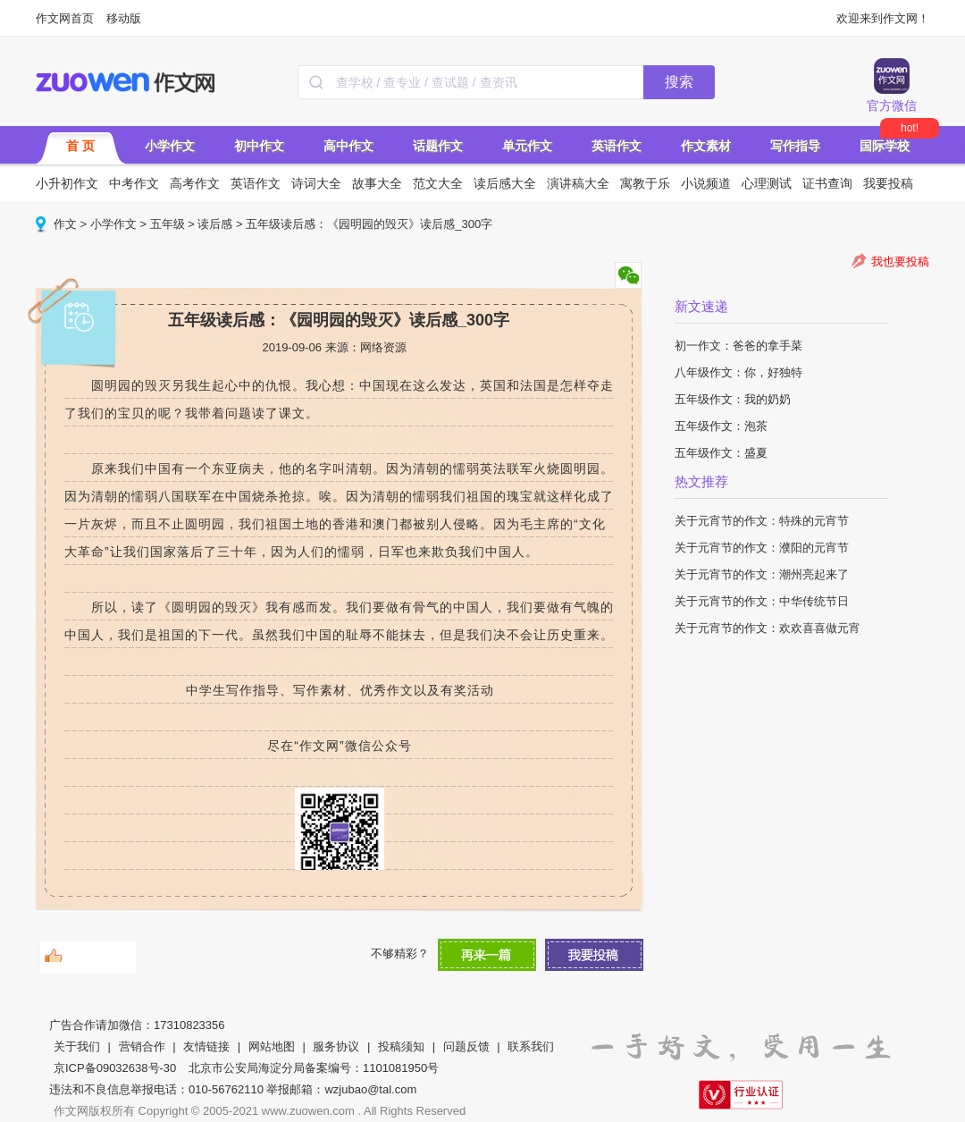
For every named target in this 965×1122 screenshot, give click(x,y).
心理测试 (767, 183)
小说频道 (706, 183)
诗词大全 (316, 183)
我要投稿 (888, 183)
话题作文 (438, 146)
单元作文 (527, 146)
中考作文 (134, 183)
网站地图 (271, 1046)
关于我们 (77, 1046)
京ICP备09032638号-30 (115, 1068)
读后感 (214, 224)
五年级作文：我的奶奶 (733, 399)
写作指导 (795, 146)
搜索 (679, 81)
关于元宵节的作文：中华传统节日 (762, 601)
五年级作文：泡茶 (721, 426)
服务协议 (336, 1046)
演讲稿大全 (578, 183)
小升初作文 (67, 183)
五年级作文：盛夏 (721, 453)
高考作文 (195, 183)
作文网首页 (65, 18)
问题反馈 (466, 1046)
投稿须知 (401, 1046)
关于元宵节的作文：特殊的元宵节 (762, 520)
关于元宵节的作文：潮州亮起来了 (762, 574)
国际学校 (885, 146)
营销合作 (142, 1046)
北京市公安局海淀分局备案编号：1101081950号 (314, 1068)
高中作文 (348, 146)
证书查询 (827, 183)
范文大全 (438, 183)
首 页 (80, 146)
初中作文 (259, 146)
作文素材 (706, 146)
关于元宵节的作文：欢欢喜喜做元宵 (767, 628)
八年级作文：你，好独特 (738, 372)
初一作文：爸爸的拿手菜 (738, 345)
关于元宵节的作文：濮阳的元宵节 (762, 547)
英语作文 (617, 146)
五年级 (167, 224)
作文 (65, 224)
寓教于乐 (645, 183)
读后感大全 (505, 183)
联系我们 (531, 1046)
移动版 (123, 18)
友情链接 (206, 1046)
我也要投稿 (900, 261)
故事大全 (377, 183)
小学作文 (170, 146)
